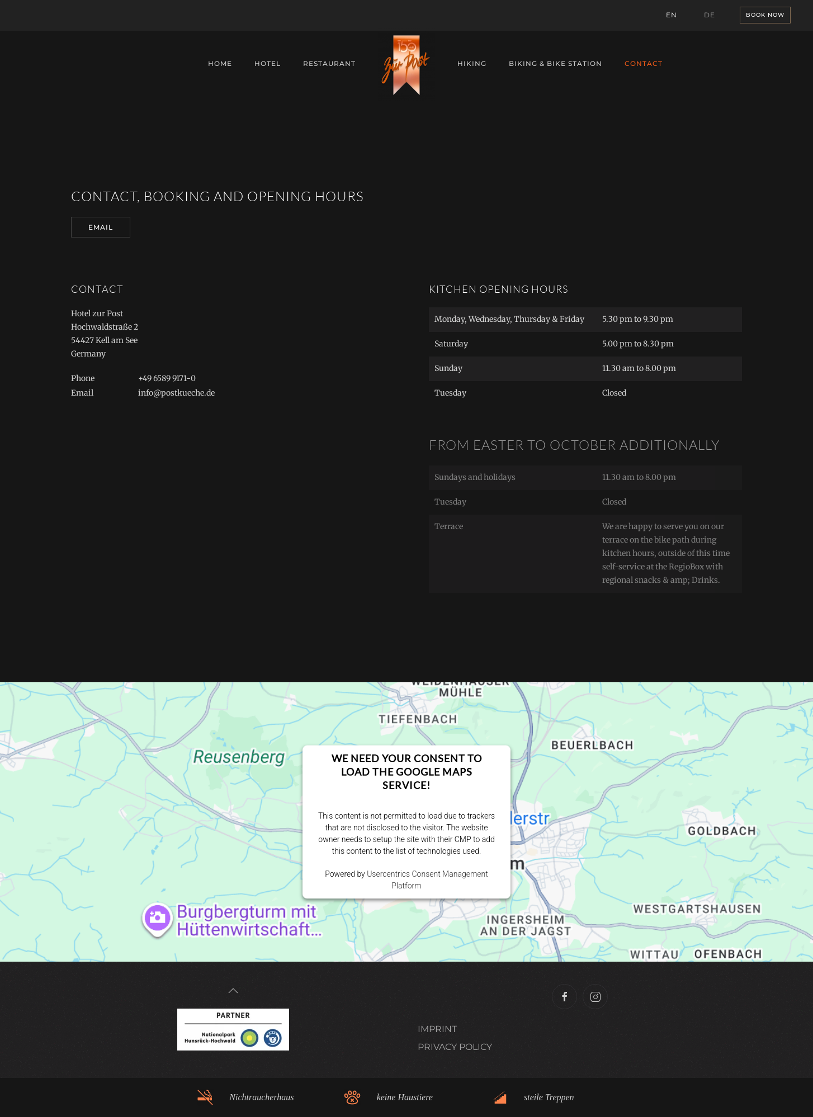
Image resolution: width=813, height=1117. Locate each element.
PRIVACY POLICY (455, 1047)
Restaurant (329, 63)
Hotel (267, 63)
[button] (233, 990)
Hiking (471, 63)
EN (671, 15)
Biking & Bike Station (555, 63)
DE (709, 15)
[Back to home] (406, 64)
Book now (765, 14)
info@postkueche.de (176, 393)
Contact (644, 63)
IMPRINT (437, 1029)
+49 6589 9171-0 (167, 378)
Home (220, 63)
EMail (100, 227)
